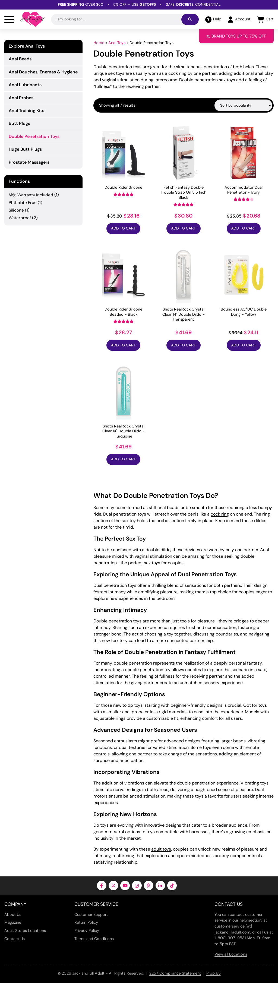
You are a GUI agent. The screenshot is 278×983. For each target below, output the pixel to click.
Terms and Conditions (94, 938)
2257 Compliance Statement (175, 973)
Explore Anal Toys (27, 46)
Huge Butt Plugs (25, 149)
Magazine (12, 922)
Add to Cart (123, 228)
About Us (12, 914)
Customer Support (91, 914)
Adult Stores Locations (25, 930)
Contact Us (14, 938)
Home (98, 42)
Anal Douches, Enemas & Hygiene (43, 72)
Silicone (16, 210)
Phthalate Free (23, 202)
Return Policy (86, 922)
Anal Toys (116, 42)
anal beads (168, 507)
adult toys (161, 849)
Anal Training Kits (26, 110)
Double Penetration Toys (34, 136)
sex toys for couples (164, 563)
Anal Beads (20, 59)
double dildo (158, 550)
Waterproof (20, 218)
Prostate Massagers (29, 162)
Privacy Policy (86, 930)
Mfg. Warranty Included (31, 195)
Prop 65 (213, 973)
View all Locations (230, 954)
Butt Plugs (19, 123)
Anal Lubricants (25, 85)
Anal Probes (21, 98)
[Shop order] (243, 105)
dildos (260, 520)
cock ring (220, 514)
